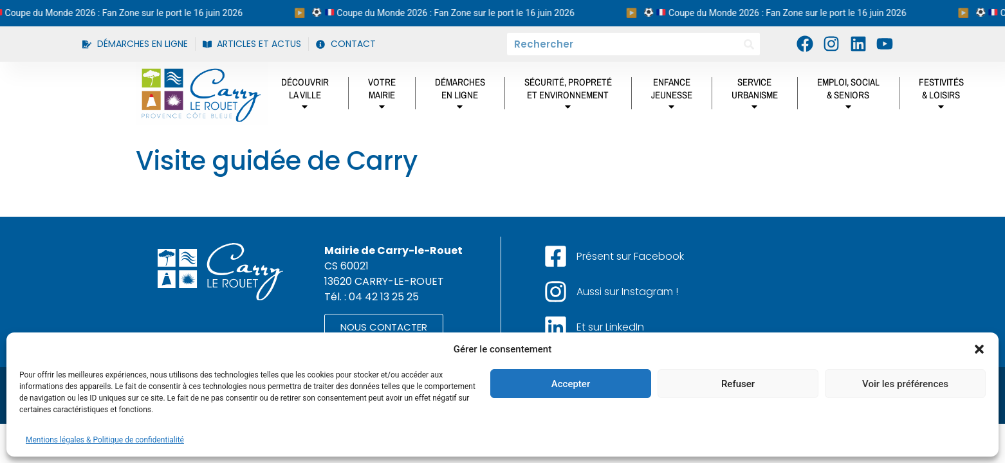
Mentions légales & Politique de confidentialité (105, 439)
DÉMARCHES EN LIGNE (460, 96)
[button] (979, 349)
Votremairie (382, 96)
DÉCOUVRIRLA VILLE (305, 96)
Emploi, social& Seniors (848, 96)
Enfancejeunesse (671, 96)
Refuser (738, 384)
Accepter (570, 384)
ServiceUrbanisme (755, 96)
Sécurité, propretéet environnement (568, 96)
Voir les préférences (905, 384)
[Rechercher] (748, 44)
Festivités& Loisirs (941, 96)
